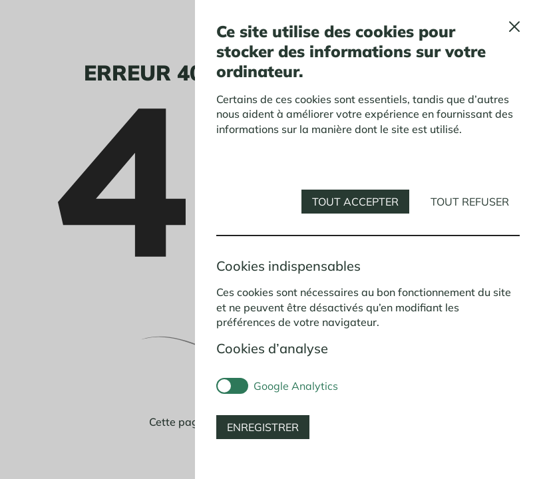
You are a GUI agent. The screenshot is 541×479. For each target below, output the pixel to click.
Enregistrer (263, 427)
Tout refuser (470, 201)
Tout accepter (355, 201)
